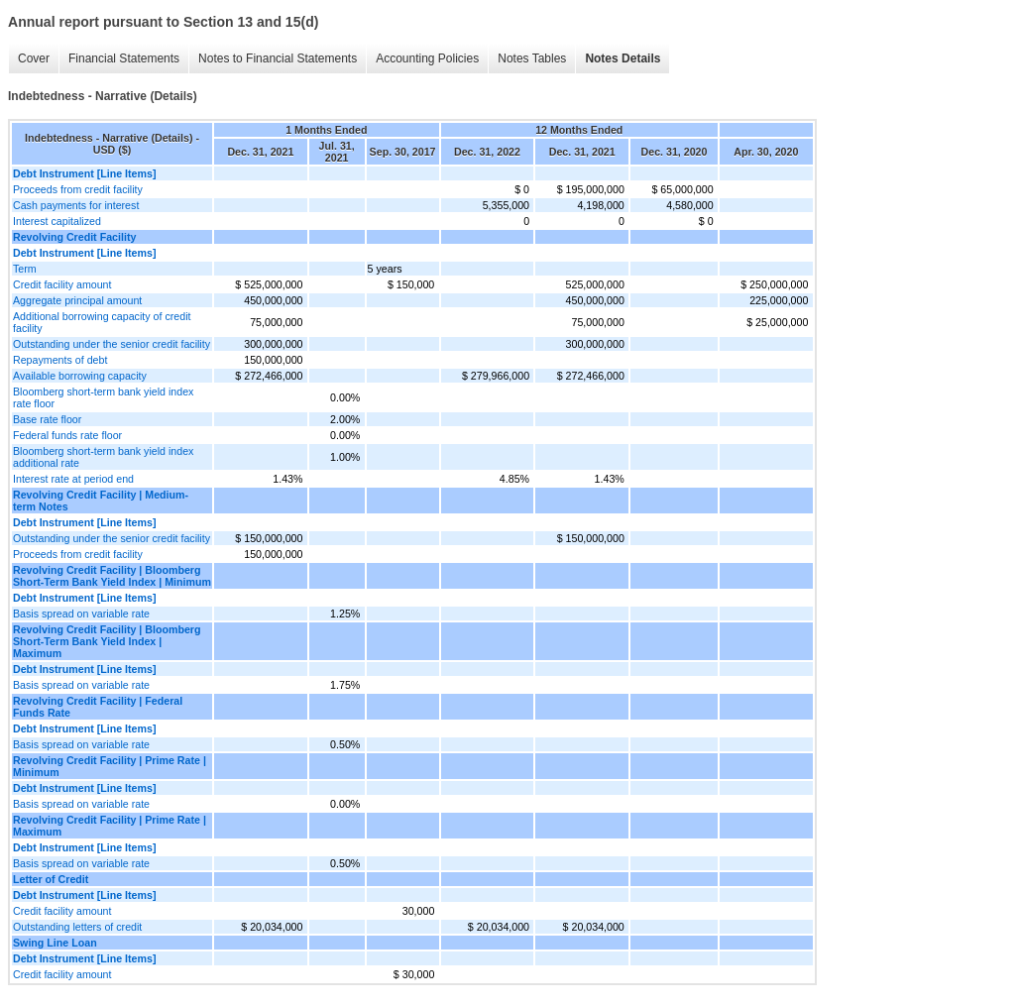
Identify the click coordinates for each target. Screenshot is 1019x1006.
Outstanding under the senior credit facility (111, 344)
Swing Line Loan (55, 943)
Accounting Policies (427, 58)
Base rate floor (47, 419)
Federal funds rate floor (67, 435)
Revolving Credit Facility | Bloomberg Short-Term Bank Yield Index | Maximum (107, 641)
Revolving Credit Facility (74, 237)
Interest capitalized (57, 221)
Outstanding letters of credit (77, 927)
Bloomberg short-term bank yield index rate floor (103, 397)
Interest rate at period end (73, 479)
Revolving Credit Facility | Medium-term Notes (100, 500)
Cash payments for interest (76, 205)
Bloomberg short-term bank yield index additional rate (103, 457)
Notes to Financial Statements (277, 58)
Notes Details (622, 58)
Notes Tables (532, 58)
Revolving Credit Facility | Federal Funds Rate (97, 707)
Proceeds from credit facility (78, 189)
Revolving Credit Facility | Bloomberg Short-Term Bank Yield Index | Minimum (112, 576)
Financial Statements (123, 58)
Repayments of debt (60, 360)
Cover (34, 58)
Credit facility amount (62, 284)
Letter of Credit (50, 879)
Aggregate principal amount (77, 300)
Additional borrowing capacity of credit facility (101, 322)
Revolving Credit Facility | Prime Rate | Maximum (109, 826)
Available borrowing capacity (80, 376)
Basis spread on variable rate (81, 613)
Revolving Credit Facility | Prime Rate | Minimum (109, 766)
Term (25, 269)
